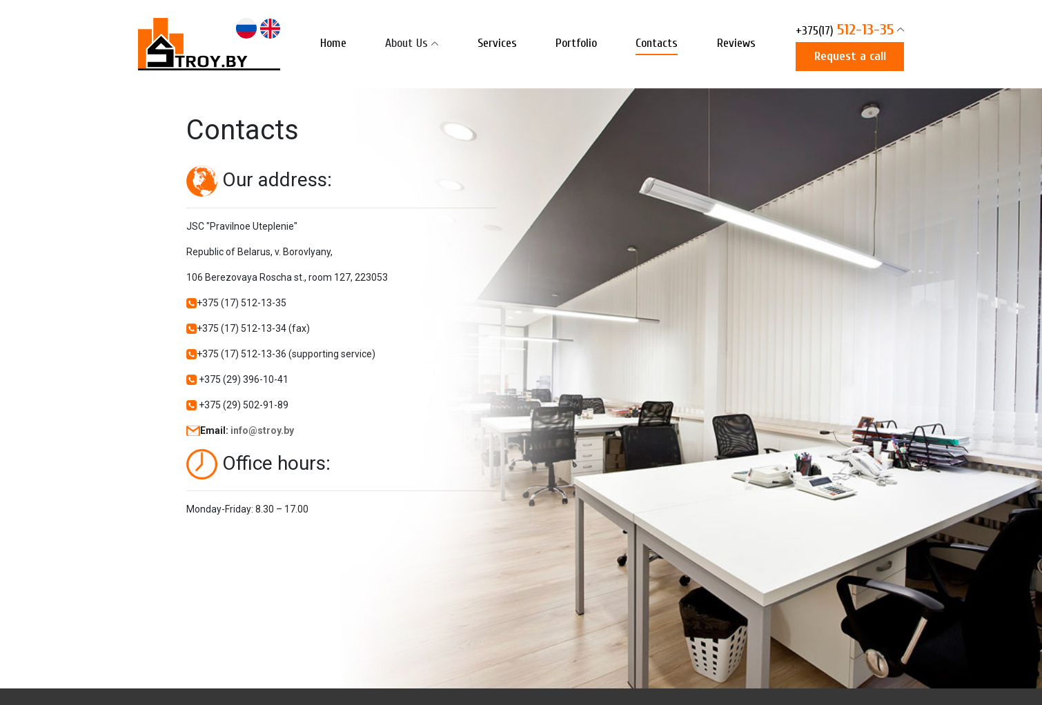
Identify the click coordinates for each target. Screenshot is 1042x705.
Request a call (850, 56)
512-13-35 (845, 31)
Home (333, 43)
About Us (406, 43)
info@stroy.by (262, 430)
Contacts (657, 43)
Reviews (736, 43)
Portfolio (576, 43)
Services (497, 43)
